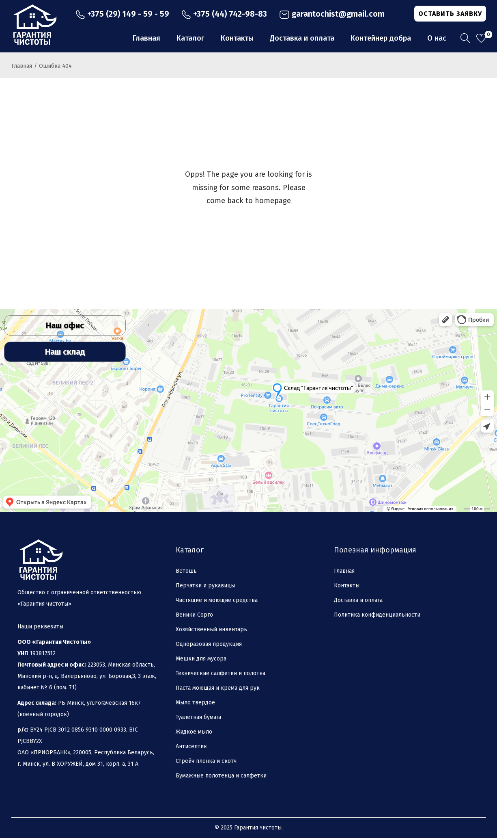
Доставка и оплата (358, 600)
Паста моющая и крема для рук (218, 687)
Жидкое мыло (194, 731)
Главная (21, 66)
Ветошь (186, 570)
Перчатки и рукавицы (205, 585)
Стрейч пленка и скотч (206, 761)
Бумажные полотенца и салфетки (221, 775)
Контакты (346, 585)
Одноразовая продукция (209, 644)
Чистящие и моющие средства (217, 600)
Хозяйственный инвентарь (211, 629)
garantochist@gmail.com (332, 14)
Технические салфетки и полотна (220, 673)
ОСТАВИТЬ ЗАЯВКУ (450, 13)
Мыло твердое (195, 702)
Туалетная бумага (198, 717)
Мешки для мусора (201, 658)
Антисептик (191, 746)
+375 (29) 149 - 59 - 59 (122, 14)
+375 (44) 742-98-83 (224, 14)
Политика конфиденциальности (377, 614)
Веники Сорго (194, 614)
